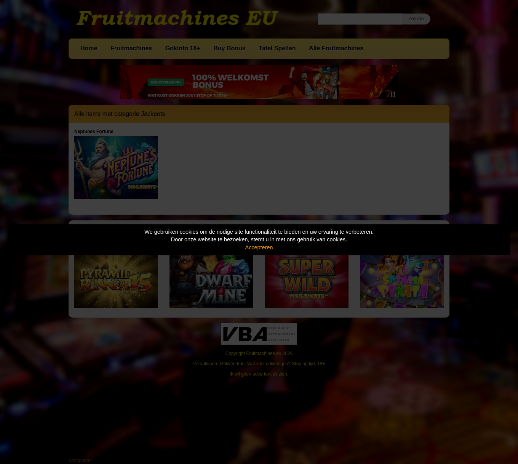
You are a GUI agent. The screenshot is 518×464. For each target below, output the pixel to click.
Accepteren (259, 247)
